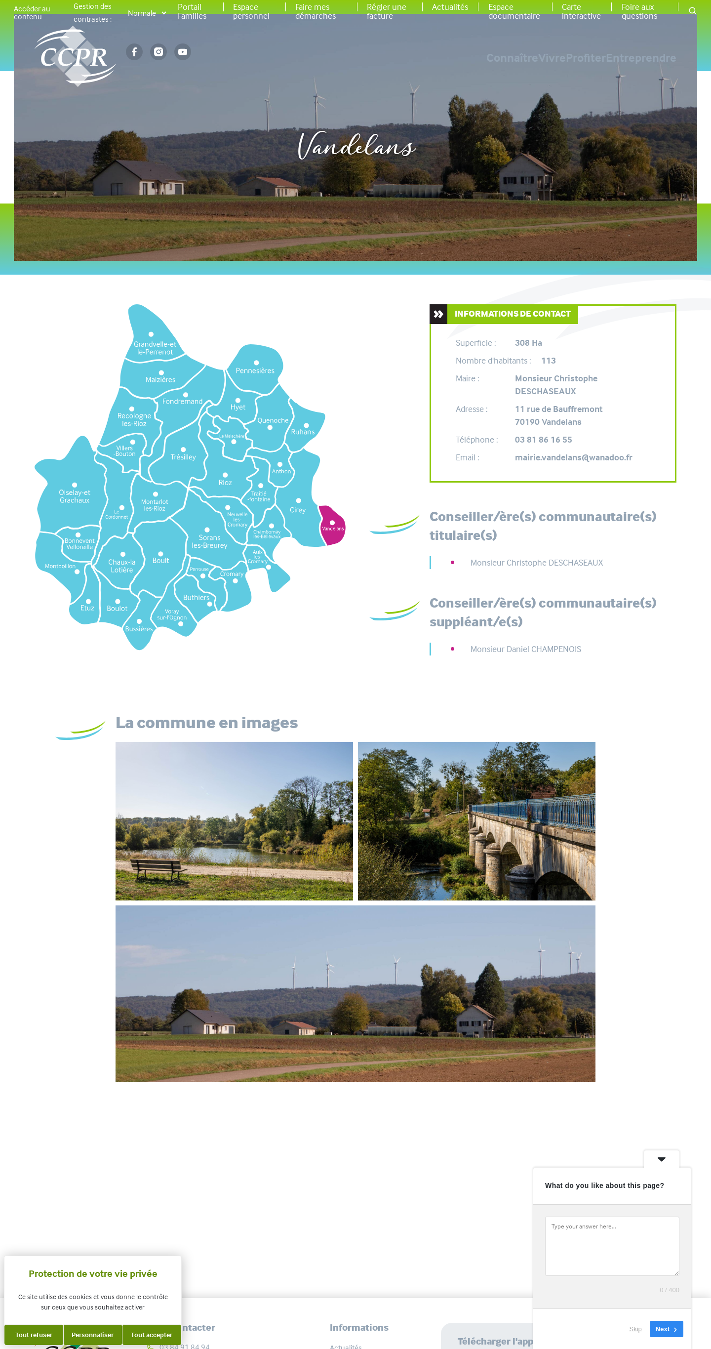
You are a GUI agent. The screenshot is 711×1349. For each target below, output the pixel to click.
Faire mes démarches (315, 11)
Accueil (286, 115)
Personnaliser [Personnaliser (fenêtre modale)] (93, 1334)
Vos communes (350, 115)
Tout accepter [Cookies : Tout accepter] (151, 1334)
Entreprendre (641, 57)
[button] (692, 11)
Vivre (483, 57)
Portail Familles (192, 11)
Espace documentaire (514, 11)
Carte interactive (581, 11)
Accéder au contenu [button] (32, 13)
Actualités (450, 7)
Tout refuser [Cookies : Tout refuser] (33, 1334)
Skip (636, 1329)
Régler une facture (386, 11)
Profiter (551, 57)
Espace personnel (251, 11)
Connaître (408, 57)
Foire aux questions (639, 11)
